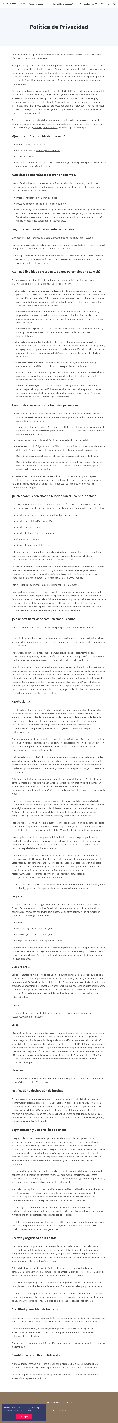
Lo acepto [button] (24, 1417)
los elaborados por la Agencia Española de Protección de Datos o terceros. (60, 595)
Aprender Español (38, 4)
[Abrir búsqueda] (108, 4)
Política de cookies (64, 80)
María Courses (9, 3)
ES (102, 3)
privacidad (17, 1062)
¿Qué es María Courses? (63, 4)
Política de (76, 1058)
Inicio (22, 3)
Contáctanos (68, 1402)
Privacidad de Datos (52, 1402)
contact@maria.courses (45, 127)
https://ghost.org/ (39, 1082)
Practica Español (88, 4)
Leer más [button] (27, 1411)
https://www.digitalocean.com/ (27, 1016)
